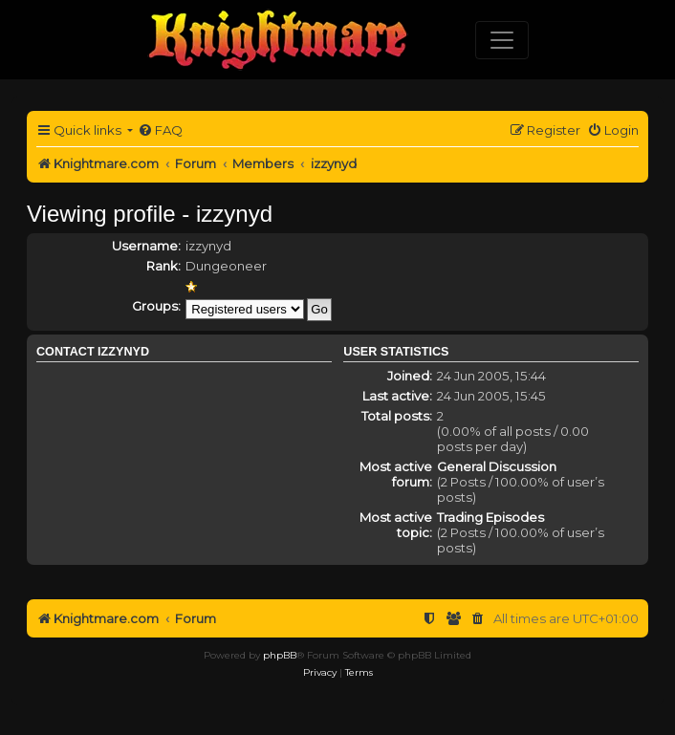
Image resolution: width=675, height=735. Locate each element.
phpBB (279, 655)
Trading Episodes (490, 517)
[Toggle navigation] (502, 40)
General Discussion (496, 466)
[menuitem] (160, 130)
